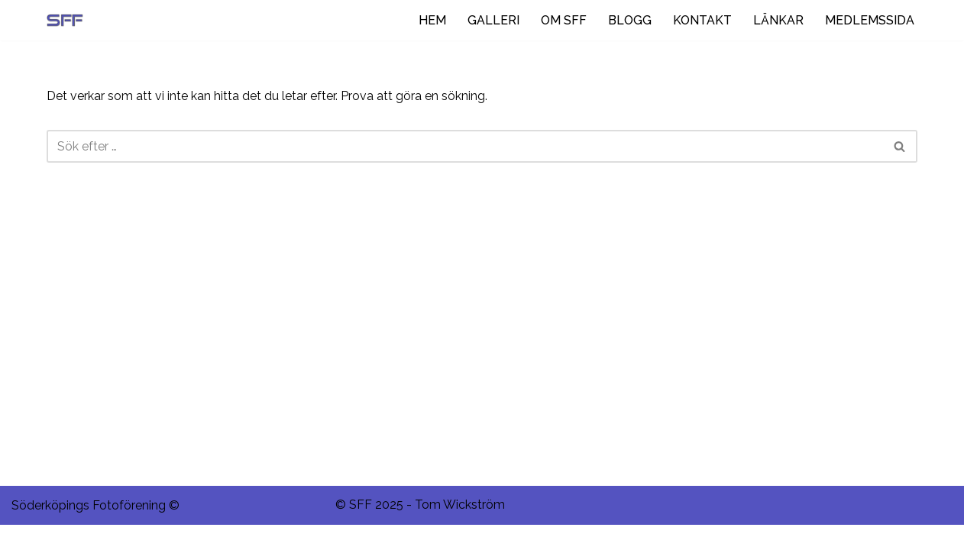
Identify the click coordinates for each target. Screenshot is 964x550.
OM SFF (564, 20)
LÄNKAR (778, 20)
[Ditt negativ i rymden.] (69, 20)
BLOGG (630, 20)
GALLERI (493, 20)
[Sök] (465, 146)
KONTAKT (702, 20)
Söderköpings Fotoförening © (95, 530)
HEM (432, 20)
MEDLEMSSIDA (869, 20)
